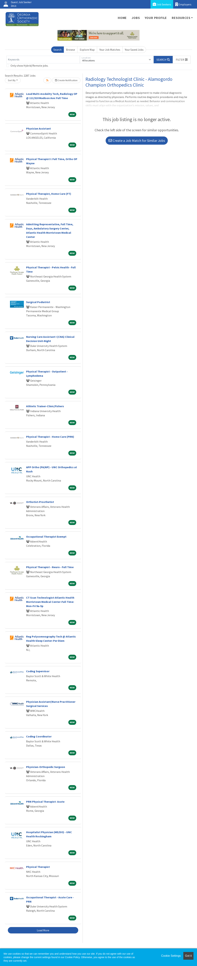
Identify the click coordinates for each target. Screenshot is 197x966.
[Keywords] (43, 59)
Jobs (136, 18)
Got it (188, 955)
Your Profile (156, 18)
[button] (182, 59)
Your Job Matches (109, 49)
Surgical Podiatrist (38, 302)
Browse (70, 49)
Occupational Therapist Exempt (46, 536)
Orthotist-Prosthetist (40, 502)
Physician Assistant (38, 128)
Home (122, 18)
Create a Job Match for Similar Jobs (136, 140)
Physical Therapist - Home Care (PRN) (50, 436)
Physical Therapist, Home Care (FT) (48, 193)
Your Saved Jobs (134, 49)
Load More (43, 930)
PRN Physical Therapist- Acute (45, 801)
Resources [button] (181, 18)
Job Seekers (162, 4)
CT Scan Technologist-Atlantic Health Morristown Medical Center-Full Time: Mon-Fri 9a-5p (50, 602)
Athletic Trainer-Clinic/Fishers (45, 406)
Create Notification (66, 80)
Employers (183, 4)
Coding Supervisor (37, 671)
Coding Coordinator (39, 736)
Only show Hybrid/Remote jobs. (29, 65)
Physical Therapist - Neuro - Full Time (50, 567)
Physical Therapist (38, 867)
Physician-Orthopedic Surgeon (45, 767)
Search (57, 49)
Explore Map (87, 49)
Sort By (12, 80)
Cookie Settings (171, 955)
